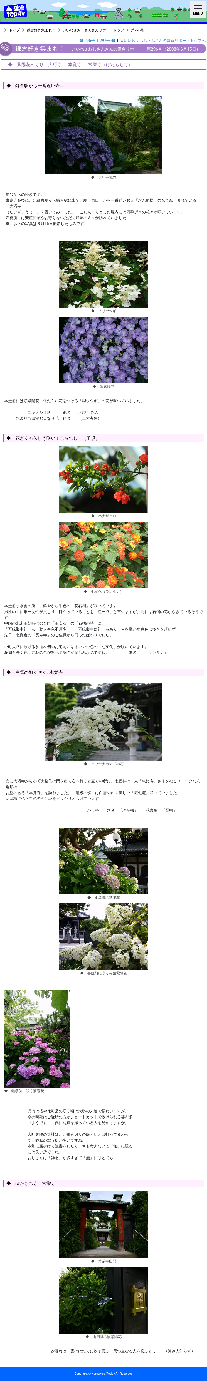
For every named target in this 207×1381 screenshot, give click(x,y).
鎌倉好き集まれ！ (41, 30)
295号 (87, 40)
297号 (107, 40)
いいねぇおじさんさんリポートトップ (93, 30)
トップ (14, 30)
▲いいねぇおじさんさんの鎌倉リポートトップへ (163, 40)
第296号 (137, 30)
